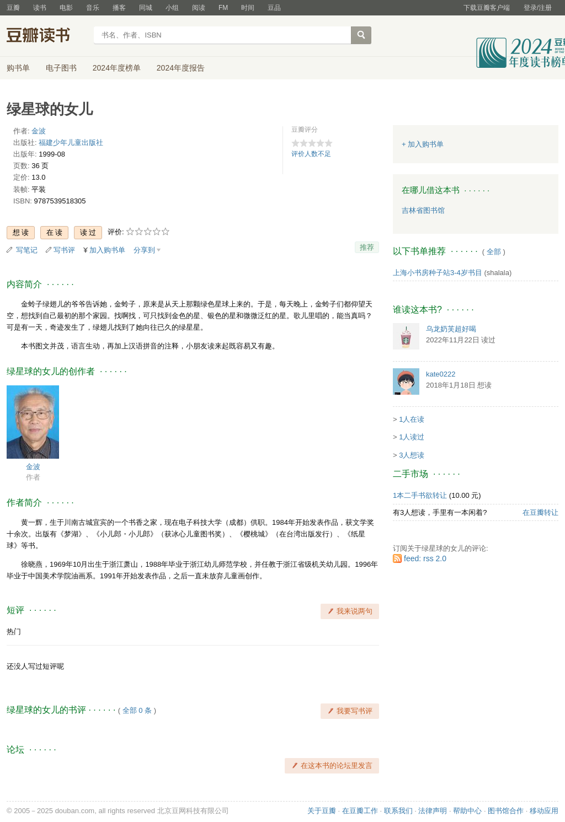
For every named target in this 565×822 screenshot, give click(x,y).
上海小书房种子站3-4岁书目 (437, 272)
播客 (119, 8)
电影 (66, 8)
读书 (39, 8)
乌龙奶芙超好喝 (451, 329)
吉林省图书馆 (423, 210)
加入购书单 (107, 250)
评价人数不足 (311, 154)
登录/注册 (538, 8)
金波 (38, 131)
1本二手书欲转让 (420, 495)
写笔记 (27, 250)
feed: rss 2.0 (425, 558)
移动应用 (544, 811)
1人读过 (411, 437)
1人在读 (411, 419)
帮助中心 (467, 811)
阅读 (198, 8)
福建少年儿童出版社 (71, 142)
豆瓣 (13, 8)
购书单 (18, 67)
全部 (494, 252)
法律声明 (432, 811)
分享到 (144, 250)
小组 (172, 8)
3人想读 (411, 455)
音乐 (92, 8)
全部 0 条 (137, 710)
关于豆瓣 (321, 811)
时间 (247, 8)
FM (223, 8)
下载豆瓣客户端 (486, 8)
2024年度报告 (181, 67)
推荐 (367, 247)
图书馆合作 (506, 811)
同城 (145, 8)
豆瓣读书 (47, 36)
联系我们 (398, 811)
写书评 (64, 250)
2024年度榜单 (117, 67)
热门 (14, 631)
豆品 (274, 8)
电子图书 (61, 67)
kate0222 (441, 374)
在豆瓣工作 (360, 811)
